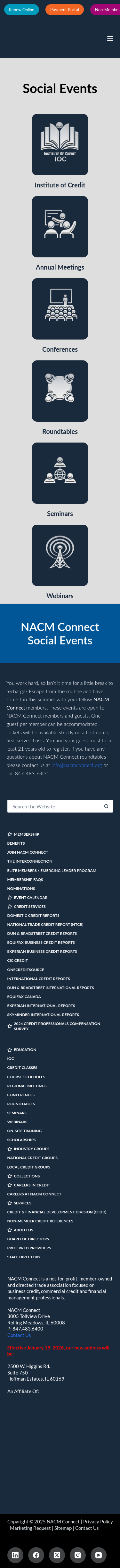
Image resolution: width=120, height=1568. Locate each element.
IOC (10, 1058)
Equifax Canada (24, 996)
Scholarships (21, 1139)
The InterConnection (29, 861)
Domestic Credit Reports (33, 915)
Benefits (16, 843)
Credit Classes (22, 1067)
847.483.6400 (27, 1328)
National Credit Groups (32, 1157)
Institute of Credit (60, 185)
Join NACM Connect (27, 852)
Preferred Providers (29, 1247)
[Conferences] (60, 309)
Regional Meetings (27, 1085)
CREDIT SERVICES (26, 906)
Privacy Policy (98, 1521)
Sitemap (63, 1528)
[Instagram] (78, 1555)
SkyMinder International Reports (43, 1014)
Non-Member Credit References (40, 1221)
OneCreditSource (25, 969)
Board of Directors (28, 1238)
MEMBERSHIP (23, 834)
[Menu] (110, 38)
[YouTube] (99, 1555)
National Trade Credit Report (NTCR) (45, 924)
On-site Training (24, 1130)
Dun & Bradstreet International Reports (50, 987)
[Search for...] (53, 806)
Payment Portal (64, 9)
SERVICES (19, 1203)
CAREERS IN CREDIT (28, 1185)
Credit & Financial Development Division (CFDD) (57, 1212)
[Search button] (106, 806)
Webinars (60, 595)
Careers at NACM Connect (34, 1194)
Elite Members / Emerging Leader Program (52, 870)
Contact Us (19, 1335)
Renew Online (21, 9)
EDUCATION (21, 1049)
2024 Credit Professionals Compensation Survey (53, 1026)
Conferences (60, 349)
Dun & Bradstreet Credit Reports (42, 933)
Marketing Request (30, 1528)
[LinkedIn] (15, 1555)
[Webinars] (60, 555)
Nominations (21, 888)
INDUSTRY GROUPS (28, 1148)
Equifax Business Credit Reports (41, 942)
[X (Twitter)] (57, 1555)
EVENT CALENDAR (27, 897)
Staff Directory (24, 1256)
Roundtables (60, 431)
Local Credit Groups (29, 1167)
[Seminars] (60, 473)
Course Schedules (26, 1076)
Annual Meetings (60, 267)
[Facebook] (36, 1555)
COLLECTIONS (23, 1176)
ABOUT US (20, 1230)
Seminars (60, 513)
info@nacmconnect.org (77, 765)
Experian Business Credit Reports (42, 951)
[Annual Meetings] (60, 226)
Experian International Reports (41, 1005)
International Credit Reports (38, 978)
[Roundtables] (60, 391)
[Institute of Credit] (60, 144)
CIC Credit (17, 960)
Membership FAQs (25, 879)
